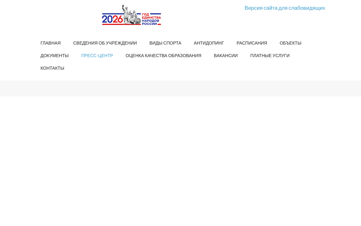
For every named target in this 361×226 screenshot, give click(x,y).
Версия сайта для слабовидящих (285, 7)
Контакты (52, 68)
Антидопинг (209, 43)
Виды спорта (165, 43)
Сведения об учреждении (105, 43)
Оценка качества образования (163, 55)
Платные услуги (269, 55)
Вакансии (226, 55)
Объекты (290, 43)
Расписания (252, 43)
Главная (50, 43)
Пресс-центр (97, 55)
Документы (54, 55)
